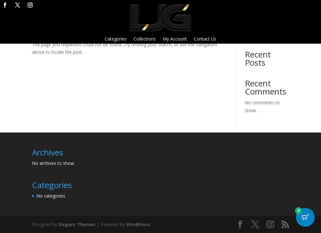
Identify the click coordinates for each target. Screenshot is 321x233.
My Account (175, 39)
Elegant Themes (77, 224)
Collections (145, 39)
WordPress (138, 224)
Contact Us (205, 39)
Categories (116, 39)
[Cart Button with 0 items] (305, 217)
